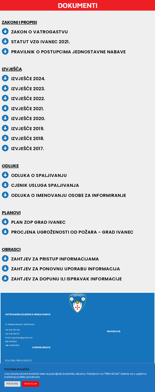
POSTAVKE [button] (12, 384)
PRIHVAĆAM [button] (30, 384)
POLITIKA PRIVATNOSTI (18, 361)
